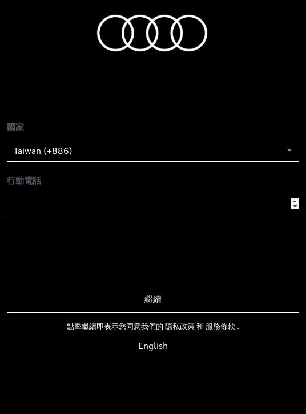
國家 (15, 126)
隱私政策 (180, 326)
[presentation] (93, 251)
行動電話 (24, 180)
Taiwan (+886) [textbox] (43, 150)
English (153, 345)
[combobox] (153, 151)
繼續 (153, 299)
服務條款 (220, 326)
